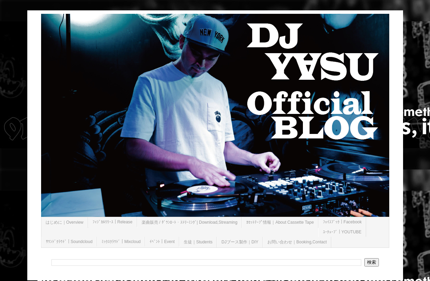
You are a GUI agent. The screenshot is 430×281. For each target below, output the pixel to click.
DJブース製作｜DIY (239, 242)
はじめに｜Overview (65, 222)
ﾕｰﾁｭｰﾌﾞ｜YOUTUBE (342, 232)
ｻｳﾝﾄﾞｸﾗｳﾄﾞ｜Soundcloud (69, 241)
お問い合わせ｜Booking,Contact (297, 242)
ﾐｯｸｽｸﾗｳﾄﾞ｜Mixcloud (121, 241)
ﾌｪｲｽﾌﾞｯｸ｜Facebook (342, 222)
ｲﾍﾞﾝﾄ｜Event (162, 241)
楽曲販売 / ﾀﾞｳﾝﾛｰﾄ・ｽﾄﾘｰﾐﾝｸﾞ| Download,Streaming (190, 222)
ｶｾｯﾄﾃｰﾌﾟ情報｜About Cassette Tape (280, 222)
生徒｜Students (198, 242)
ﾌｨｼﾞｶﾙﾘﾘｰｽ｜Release (113, 222)
